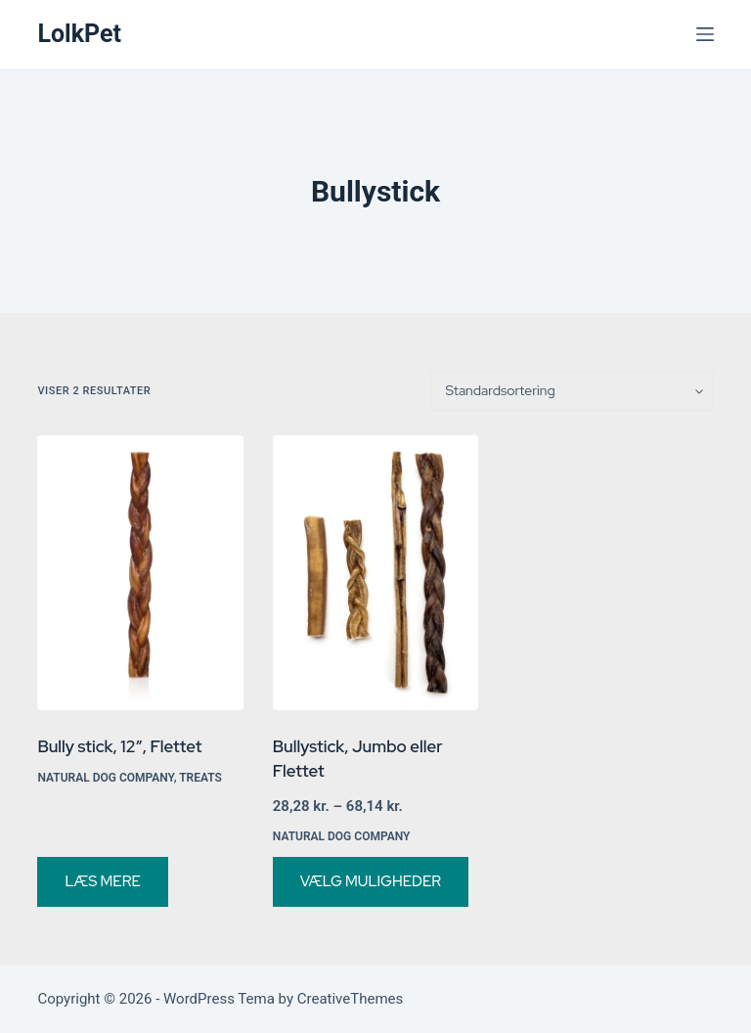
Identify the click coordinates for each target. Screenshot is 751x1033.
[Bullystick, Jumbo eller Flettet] (375, 572)
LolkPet (79, 34)
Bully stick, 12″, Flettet (119, 746)
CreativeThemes (350, 999)
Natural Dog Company (105, 778)
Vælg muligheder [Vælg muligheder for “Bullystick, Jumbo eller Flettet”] (370, 881)
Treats (200, 778)
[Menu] (705, 34)
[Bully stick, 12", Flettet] (140, 572)
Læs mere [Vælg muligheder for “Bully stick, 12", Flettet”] (102, 881)
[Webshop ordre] (572, 391)
